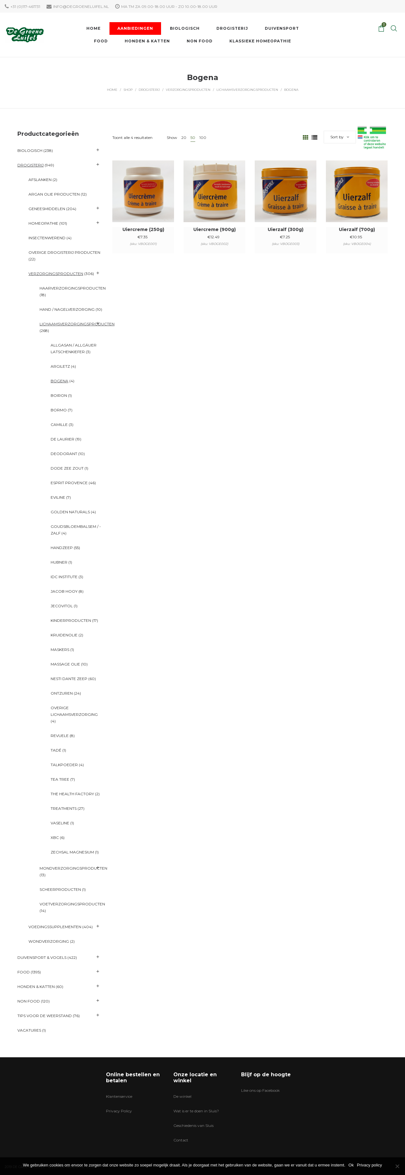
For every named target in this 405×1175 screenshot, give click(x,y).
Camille (59, 424)
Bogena (59, 380)
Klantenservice (119, 1096)
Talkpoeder (64, 764)
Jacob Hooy (64, 591)
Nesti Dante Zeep (69, 678)
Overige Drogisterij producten (64, 252)
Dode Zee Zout (67, 468)
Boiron (59, 395)
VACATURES (29, 1030)
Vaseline (60, 823)
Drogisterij (149, 90)
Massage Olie (65, 664)
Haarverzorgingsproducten (73, 288)
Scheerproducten (60, 889)
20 (183, 137)
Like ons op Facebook (260, 1090)
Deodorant (64, 453)
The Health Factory (72, 793)
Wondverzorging (48, 941)
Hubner (59, 562)
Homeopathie (43, 223)
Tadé (56, 750)
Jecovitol (62, 605)
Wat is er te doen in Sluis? (196, 1111)
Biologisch (29, 150)
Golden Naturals (70, 511)
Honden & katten (36, 986)
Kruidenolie (64, 635)
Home (112, 90)
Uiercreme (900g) (214, 229)
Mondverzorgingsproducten (73, 868)
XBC (55, 837)
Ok (351, 1165)
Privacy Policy (119, 1111)
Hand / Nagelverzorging (67, 309)
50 (192, 137)
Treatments (64, 808)
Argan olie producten (54, 194)
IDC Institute (64, 576)
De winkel (182, 1096)
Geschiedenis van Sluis (193, 1125)
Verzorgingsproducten (188, 90)
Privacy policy (369, 1165)
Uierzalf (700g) (357, 229)
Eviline (58, 497)
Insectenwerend (46, 237)
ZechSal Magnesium (72, 852)
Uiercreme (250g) (143, 229)
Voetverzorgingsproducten (72, 904)
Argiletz (60, 366)
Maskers (60, 649)
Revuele (60, 735)
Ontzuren (62, 693)
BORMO (59, 410)
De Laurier (62, 439)
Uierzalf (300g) (285, 229)
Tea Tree (60, 779)
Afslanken (40, 179)
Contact (180, 1140)
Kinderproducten (71, 620)
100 (202, 137)
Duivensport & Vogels (41, 957)
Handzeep (62, 547)
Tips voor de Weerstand (44, 1015)
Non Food (28, 1001)
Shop (128, 90)
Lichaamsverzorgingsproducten (247, 90)
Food (23, 972)
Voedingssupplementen (54, 926)
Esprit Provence (69, 482)
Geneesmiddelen (46, 208)
